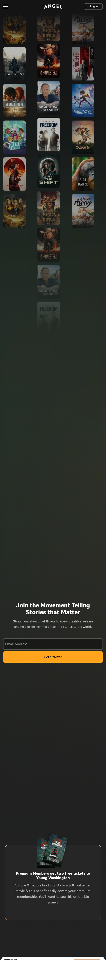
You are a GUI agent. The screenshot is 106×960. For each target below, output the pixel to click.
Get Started (53, 657)
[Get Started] (53, 657)
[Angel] (53, 6)
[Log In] (94, 6)
